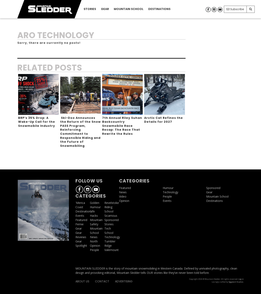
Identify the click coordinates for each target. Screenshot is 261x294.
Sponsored (111, 220)
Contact (102, 281)
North (94, 241)
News (93, 237)
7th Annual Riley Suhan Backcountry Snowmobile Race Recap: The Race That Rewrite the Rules (122, 126)
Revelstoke (111, 203)
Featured (81, 220)
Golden (94, 203)
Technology (112, 237)
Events (79, 216)
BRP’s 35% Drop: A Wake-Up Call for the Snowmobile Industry (36, 122)
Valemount (111, 250)
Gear (105, 9)
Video (122, 196)
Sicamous (110, 216)
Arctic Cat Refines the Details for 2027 (163, 120)
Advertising (124, 281)
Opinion (95, 246)
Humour (95, 207)
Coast (79, 207)
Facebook (208, 9)
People (94, 250)
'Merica (80, 203)
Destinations (159, 9)
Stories (90, 9)
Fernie (79, 224)
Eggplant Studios (236, 282)
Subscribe (235, 9)
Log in (241, 279)
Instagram (214, 9)
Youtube (220, 9)
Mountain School (128, 9)
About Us (82, 281)
